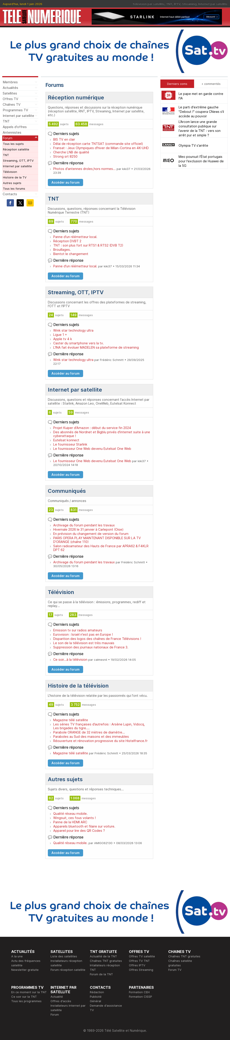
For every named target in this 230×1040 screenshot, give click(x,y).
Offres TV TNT (139, 961)
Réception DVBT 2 (67, 241)
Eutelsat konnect (66, 440)
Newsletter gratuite (25, 969)
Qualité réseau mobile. (70, 813)
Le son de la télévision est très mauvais (83, 643)
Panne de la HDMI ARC (70, 822)
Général (95, 1001)
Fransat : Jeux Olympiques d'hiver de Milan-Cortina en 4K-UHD (101, 148)
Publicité (96, 996)
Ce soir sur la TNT (24, 996)
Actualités (10, 88)
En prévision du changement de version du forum (90, 534)
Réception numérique (76, 97)
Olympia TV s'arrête (193, 145)
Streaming (189, 4)
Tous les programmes (26, 1001)
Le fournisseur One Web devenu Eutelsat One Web (92, 448)
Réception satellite (16, 149)
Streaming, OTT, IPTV (18, 160)
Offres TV (10, 99)
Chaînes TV (11, 104)
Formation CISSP (140, 996)
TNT (169, 4)
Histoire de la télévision (78, 685)
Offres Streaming (141, 969)
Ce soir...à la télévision (70, 659)
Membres (10, 82)
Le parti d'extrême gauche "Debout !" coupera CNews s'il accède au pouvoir (201, 111)
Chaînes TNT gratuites (106, 961)
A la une (17, 956)
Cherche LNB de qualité (71, 152)
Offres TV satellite (142, 956)
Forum (7, 138)
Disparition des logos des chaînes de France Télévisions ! (97, 639)
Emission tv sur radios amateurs (77, 630)
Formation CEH (139, 992)
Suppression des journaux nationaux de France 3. (90, 647)
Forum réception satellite (68, 969)
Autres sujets (12, 183)
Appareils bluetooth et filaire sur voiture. (84, 826)
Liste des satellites (64, 956)
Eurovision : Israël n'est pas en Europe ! (83, 634)
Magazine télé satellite (70, 720)
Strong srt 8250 (65, 156)
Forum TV (174, 969)
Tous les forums (14, 188)
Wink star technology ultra (73, 330)
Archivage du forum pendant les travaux (84, 525)
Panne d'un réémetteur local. (75, 237)
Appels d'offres (15, 127)
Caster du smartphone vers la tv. (78, 343)
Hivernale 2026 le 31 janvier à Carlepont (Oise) (88, 529)
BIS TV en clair (64, 139)
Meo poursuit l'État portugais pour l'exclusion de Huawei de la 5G (201, 161)
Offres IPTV (137, 965)
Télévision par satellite (148, 4)
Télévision (10, 172)
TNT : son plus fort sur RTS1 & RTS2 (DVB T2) (88, 245)
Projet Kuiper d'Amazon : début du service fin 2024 (92, 428)
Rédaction (97, 992)
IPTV (177, 4)
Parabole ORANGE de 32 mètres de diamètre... (89, 732)
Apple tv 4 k (62, 339)
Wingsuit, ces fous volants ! (74, 818)
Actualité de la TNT (103, 956)
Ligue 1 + (60, 335)
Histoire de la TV (15, 177)
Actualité (57, 996)
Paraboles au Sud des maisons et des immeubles (91, 736)
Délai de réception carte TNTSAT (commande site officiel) (98, 144)
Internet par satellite (212, 4)
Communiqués (67, 491)
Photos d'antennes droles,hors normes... (84, 169)
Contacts (10, 194)
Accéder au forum (65, 182)
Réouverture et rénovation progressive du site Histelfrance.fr (100, 741)
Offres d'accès (61, 1001)
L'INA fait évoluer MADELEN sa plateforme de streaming (96, 347)
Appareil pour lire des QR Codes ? (79, 830)
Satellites (10, 93)
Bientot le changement (70, 254)
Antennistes (12, 132)
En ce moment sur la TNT (29, 992)
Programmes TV (15, 110)
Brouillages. (62, 249)
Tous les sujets (13, 144)
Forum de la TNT (101, 974)
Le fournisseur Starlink (70, 444)
